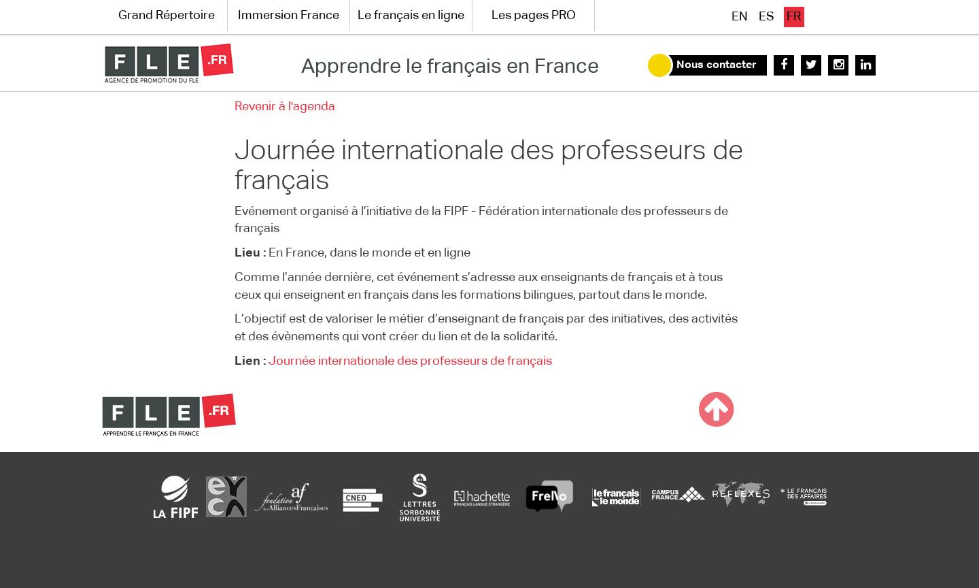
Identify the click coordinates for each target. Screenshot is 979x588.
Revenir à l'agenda (285, 107)
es (766, 17)
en (740, 17)
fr (794, 17)
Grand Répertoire (166, 16)
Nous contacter (716, 65)
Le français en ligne (411, 16)
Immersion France (288, 16)
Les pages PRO (534, 16)
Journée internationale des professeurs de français (410, 361)
